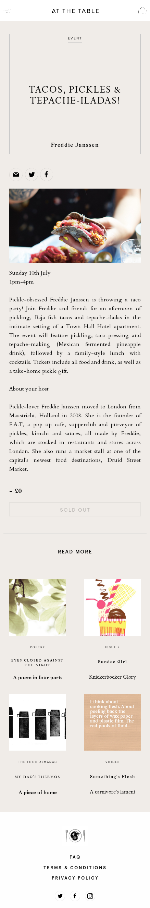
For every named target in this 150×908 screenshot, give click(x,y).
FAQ (75, 856)
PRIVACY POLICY (75, 877)
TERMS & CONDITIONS (75, 867)
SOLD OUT (75, 509)
